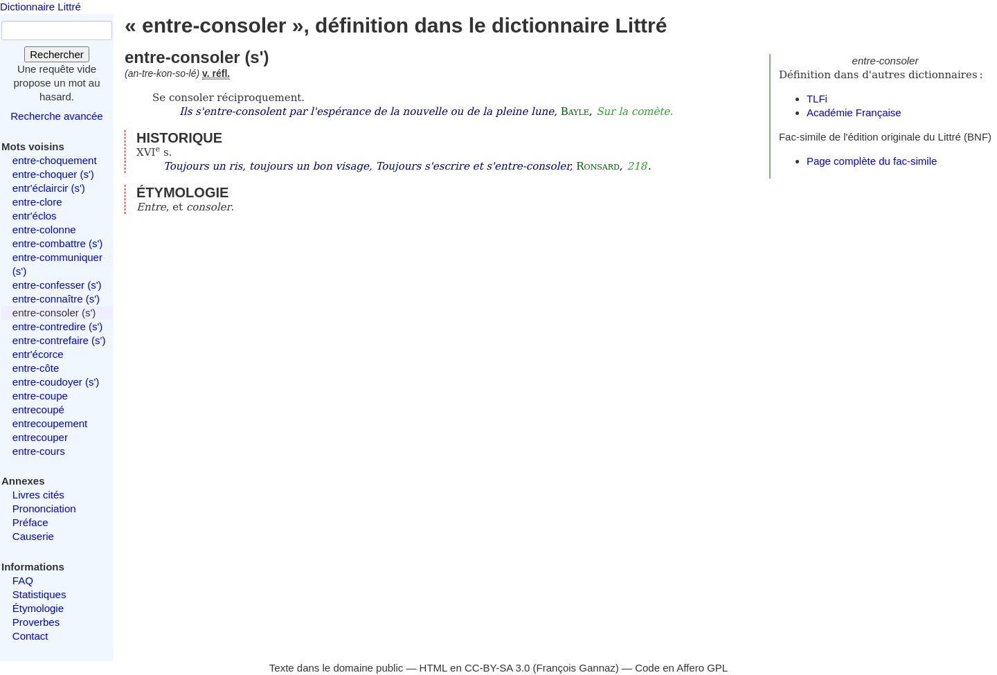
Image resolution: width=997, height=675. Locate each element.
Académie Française (854, 112)
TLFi (817, 99)
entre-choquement (54, 160)
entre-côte (36, 368)
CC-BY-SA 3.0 (497, 668)
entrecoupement (49, 423)
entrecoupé (38, 409)
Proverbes (36, 622)
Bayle (575, 111)
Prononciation (44, 508)
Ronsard (598, 166)
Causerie (33, 536)
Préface (30, 522)
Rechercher (57, 54)
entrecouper (40, 437)
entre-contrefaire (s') (59, 340)
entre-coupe (40, 396)
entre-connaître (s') (56, 299)
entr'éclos (34, 216)
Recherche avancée (56, 116)
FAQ (22, 580)
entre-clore (37, 202)
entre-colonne (44, 229)
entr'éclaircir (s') (48, 188)
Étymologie (38, 608)
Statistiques (39, 594)
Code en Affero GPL (681, 668)
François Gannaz (576, 668)
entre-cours (38, 451)
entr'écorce (38, 354)
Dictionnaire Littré (40, 6)
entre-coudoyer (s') (55, 382)
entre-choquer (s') (53, 174)
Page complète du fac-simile (872, 161)
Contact (30, 636)
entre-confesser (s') (57, 285)
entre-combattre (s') (57, 243)
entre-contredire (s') (57, 326)
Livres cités (38, 495)
